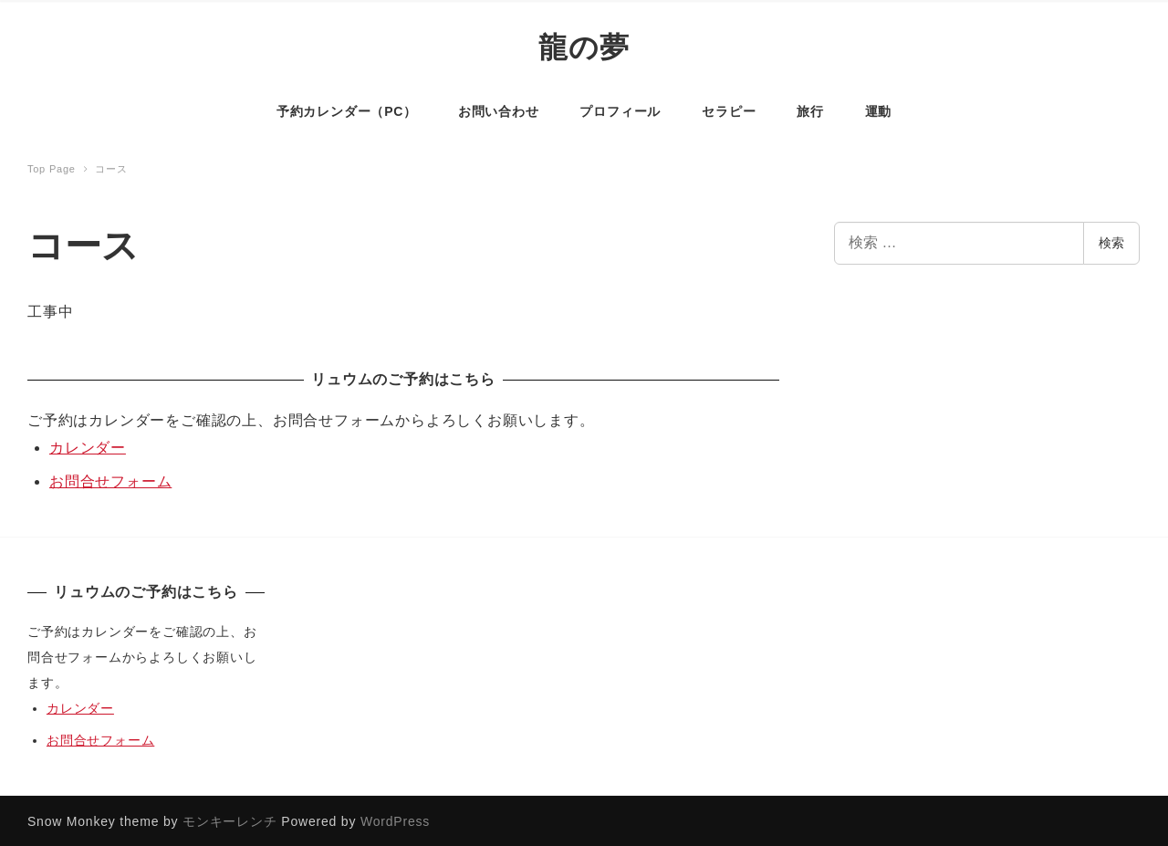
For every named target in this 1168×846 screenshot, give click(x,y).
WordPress (395, 819)
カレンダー (87, 446)
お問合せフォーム (110, 479)
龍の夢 (583, 46)
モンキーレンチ (229, 819)
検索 (1111, 241)
